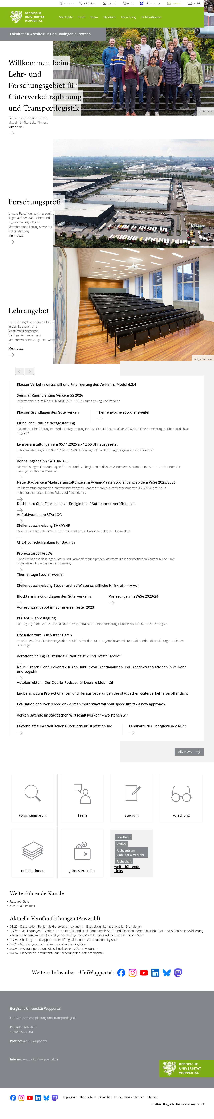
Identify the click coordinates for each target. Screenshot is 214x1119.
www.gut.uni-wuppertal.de (40, 1064)
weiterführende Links (127, 873)
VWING (121, 846)
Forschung (128, 17)
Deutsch (177, 3)
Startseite (66, 17)
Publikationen (151, 17)
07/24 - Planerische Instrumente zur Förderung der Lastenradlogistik (56, 957)
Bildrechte (104, 1101)
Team (94, 17)
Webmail (112, 3)
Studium (109, 17)
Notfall (130, 3)
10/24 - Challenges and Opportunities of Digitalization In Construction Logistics (63, 944)
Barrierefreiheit (134, 1101)
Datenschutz (88, 1101)
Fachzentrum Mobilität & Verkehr (130, 855)
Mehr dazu (16, 127)
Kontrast (68, 3)
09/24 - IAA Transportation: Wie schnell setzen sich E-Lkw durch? (54, 953)
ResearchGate (19, 906)
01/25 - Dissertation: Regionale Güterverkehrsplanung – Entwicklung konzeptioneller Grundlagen (76, 931)
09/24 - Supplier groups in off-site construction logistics (47, 949)
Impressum (70, 1101)
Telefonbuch (90, 3)
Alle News (185, 752)
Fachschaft (124, 864)
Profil (81, 17)
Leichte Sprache (152, 3)
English (197, 3)
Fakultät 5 (123, 839)
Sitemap (152, 1101)
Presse (118, 1101)
